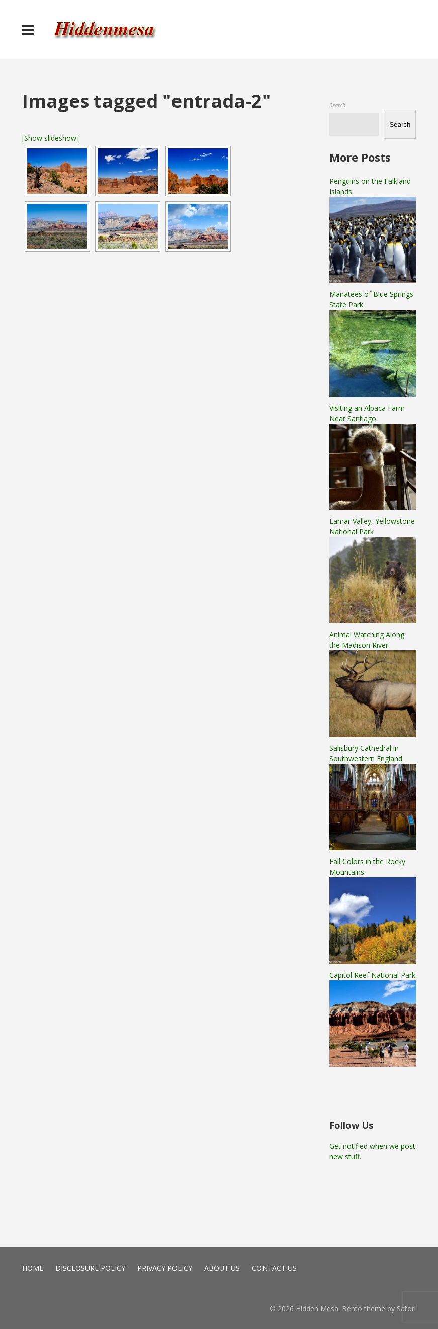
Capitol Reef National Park (372, 975)
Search (337, 105)
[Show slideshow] (50, 138)
